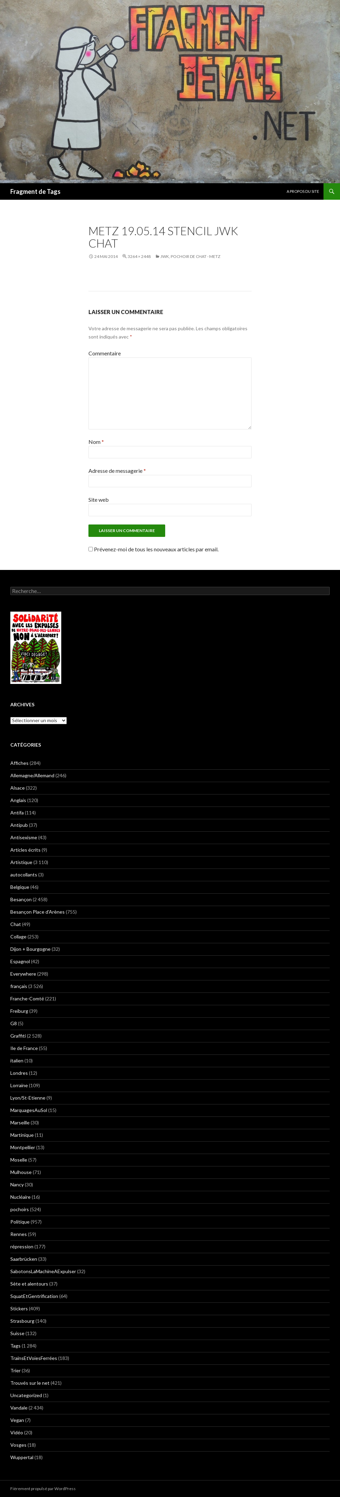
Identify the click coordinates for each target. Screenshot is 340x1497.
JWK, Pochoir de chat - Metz (190, 256)
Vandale (19, 1408)
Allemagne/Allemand (32, 775)
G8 (13, 1023)
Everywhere (23, 974)
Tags (15, 1346)
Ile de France (24, 1048)
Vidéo (16, 1432)
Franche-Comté (27, 998)
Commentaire (104, 353)
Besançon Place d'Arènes (37, 912)
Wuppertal (21, 1457)
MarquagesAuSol (28, 1110)
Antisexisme (23, 837)
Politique (20, 1222)
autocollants (23, 874)
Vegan (17, 1420)
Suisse (17, 1333)
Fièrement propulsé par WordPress (43, 1488)
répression (21, 1246)
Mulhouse (21, 1172)
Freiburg (19, 1011)
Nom (96, 441)
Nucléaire (20, 1197)
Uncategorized (26, 1395)
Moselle (18, 1160)
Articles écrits (25, 850)
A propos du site (303, 191)
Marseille (20, 1122)
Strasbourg (22, 1321)
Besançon (21, 899)
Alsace (17, 788)
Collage (18, 936)
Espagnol (20, 961)
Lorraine (19, 1085)
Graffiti (18, 1036)
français (18, 986)
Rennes (18, 1234)
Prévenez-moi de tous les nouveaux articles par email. (156, 549)
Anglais (18, 800)
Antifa (17, 812)
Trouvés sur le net (30, 1383)
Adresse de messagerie (117, 470)
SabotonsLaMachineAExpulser (43, 1271)
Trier (15, 1370)
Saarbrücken (23, 1259)
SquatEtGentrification (34, 1296)
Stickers (19, 1308)
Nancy (17, 1184)
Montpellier (22, 1147)
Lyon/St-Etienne (27, 1098)
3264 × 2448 (139, 256)
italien (16, 1060)
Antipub (19, 825)
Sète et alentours (29, 1284)
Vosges (18, 1445)
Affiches (19, 763)
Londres (19, 1073)
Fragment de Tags (35, 191)
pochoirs (19, 1209)
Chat (15, 924)
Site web (98, 499)
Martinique (22, 1135)
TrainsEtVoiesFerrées (33, 1358)
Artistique (21, 862)
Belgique (19, 887)
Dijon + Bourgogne (30, 949)
